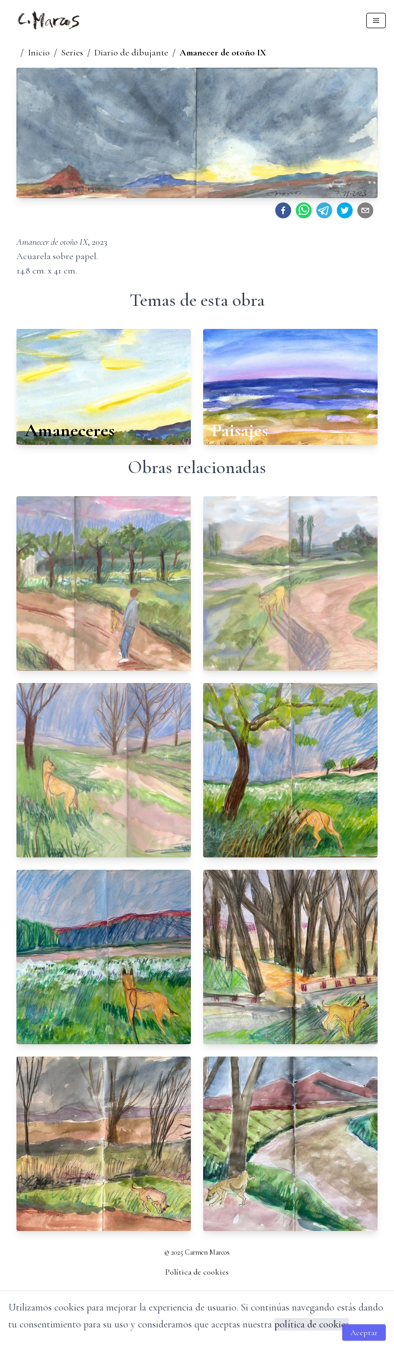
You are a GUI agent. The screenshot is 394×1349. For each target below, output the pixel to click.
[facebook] (283, 210)
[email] (365, 210)
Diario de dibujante (131, 52)
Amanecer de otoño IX (223, 52)
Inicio (39, 52)
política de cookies (311, 1324)
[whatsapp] (304, 210)
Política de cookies (197, 1272)
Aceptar (364, 1332)
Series (72, 52)
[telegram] (324, 210)
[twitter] (345, 210)
